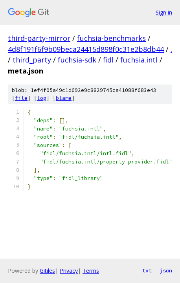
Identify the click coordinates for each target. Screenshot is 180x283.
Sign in (164, 12)
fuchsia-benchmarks (111, 38)
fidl (108, 59)
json (166, 270)
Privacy (69, 270)
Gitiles (47, 270)
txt (147, 270)
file (21, 98)
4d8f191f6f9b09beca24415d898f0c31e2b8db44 (86, 49)
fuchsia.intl (139, 59)
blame (64, 98)
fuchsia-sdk (77, 59)
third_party (32, 59)
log (41, 98)
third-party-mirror (39, 38)
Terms (91, 270)
